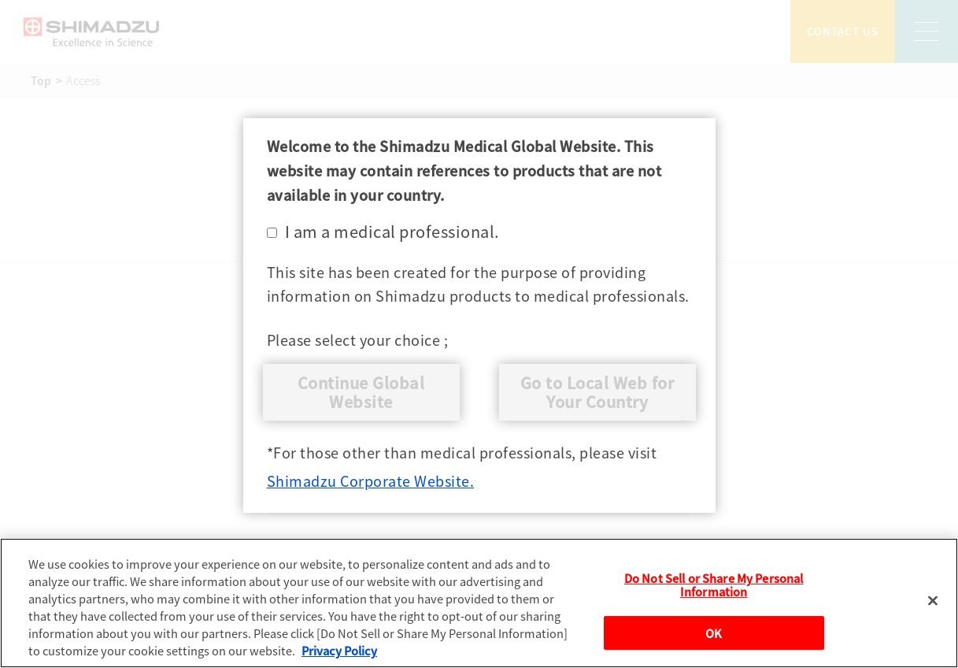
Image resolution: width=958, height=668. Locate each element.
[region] (479, 603)
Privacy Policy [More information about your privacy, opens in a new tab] (339, 650)
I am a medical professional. (383, 231)
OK (713, 633)
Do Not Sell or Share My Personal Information (714, 585)
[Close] (932, 601)
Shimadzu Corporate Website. (371, 480)
